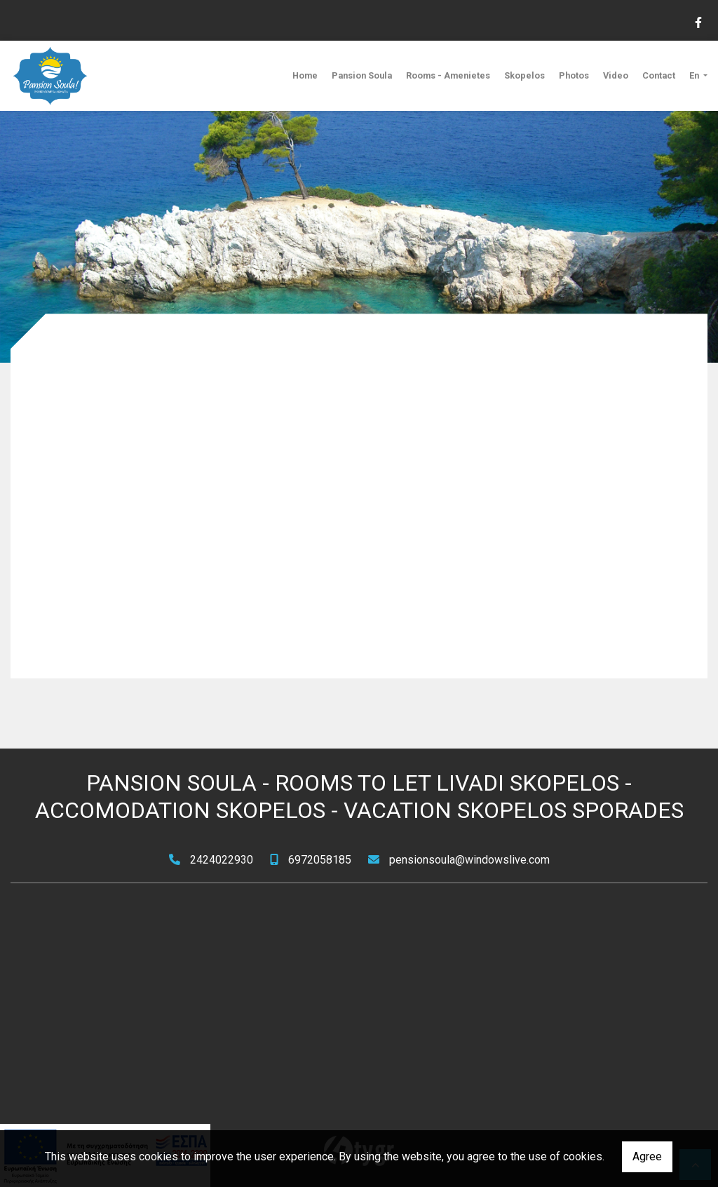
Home (305, 75)
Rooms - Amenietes (448, 75)
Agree (647, 1156)
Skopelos (524, 75)
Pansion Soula (362, 75)
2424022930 (221, 859)
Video (615, 75)
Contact (658, 75)
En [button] (695, 75)
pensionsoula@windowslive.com (469, 859)
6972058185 (319, 859)
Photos (574, 75)
